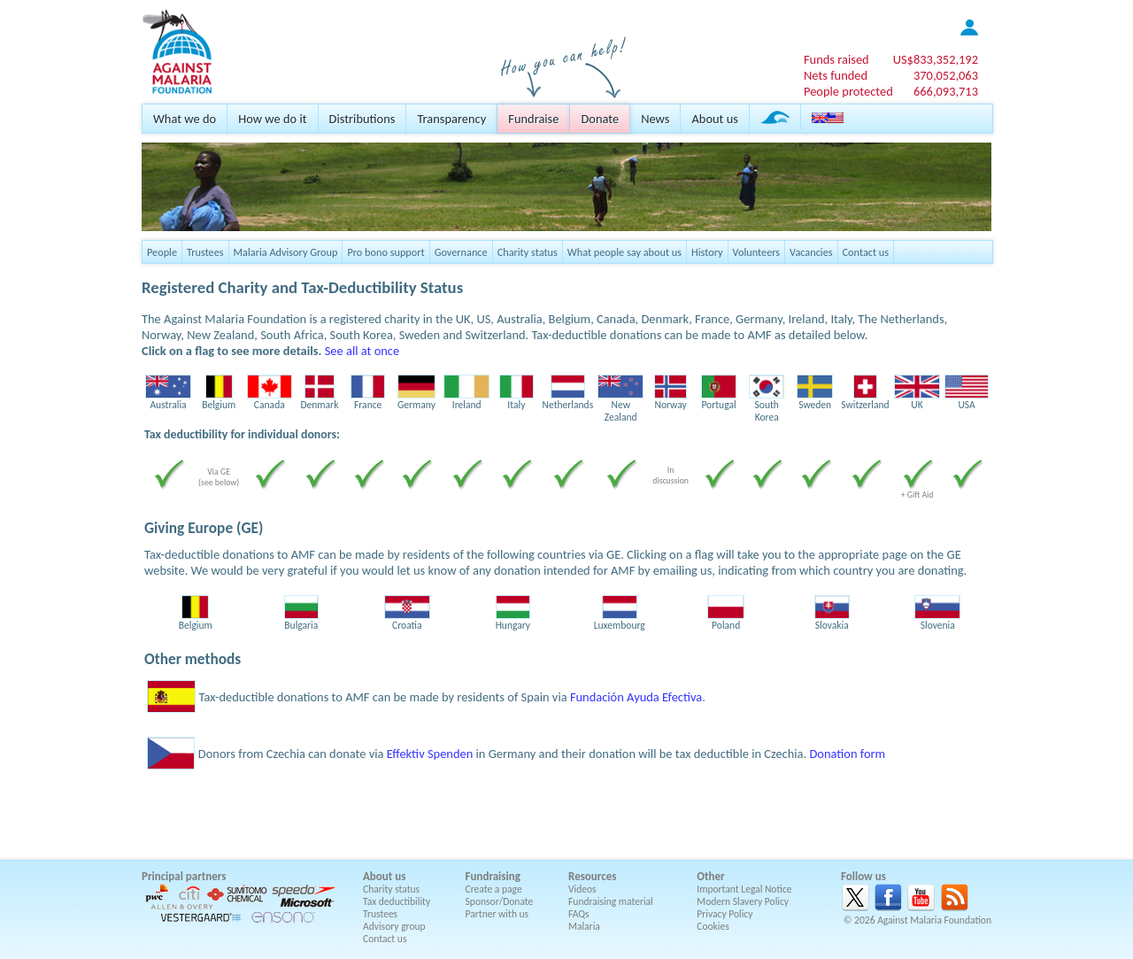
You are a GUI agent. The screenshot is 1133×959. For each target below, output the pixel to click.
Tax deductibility (396, 901)
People (162, 252)
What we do (184, 119)
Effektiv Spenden (430, 754)
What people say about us (624, 252)
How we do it (272, 119)
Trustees (205, 252)
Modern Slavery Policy (743, 901)
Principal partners (184, 876)
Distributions (362, 119)
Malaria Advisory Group (286, 252)
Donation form (847, 754)
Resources (592, 876)
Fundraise (533, 119)
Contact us (866, 252)
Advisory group (394, 926)
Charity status (527, 252)
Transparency (451, 119)
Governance (461, 252)
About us (714, 119)
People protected (848, 91)
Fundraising (493, 876)
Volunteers (757, 252)
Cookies (713, 926)
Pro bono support (385, 252)
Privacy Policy (724, 914)
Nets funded (835, 75)
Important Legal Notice (744, 889)
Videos (582, 889)
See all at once (362, 351)
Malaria (584, 926)
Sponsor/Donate (500, 901)
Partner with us (497, 914)
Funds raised (836, 59)
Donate (600, 119)
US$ (935, 59)
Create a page (494, 889)
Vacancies (811, 252)
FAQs (579, 914)
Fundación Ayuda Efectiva (636, 697)
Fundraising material (610, 901)
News (655, 119)
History (706, 252)
